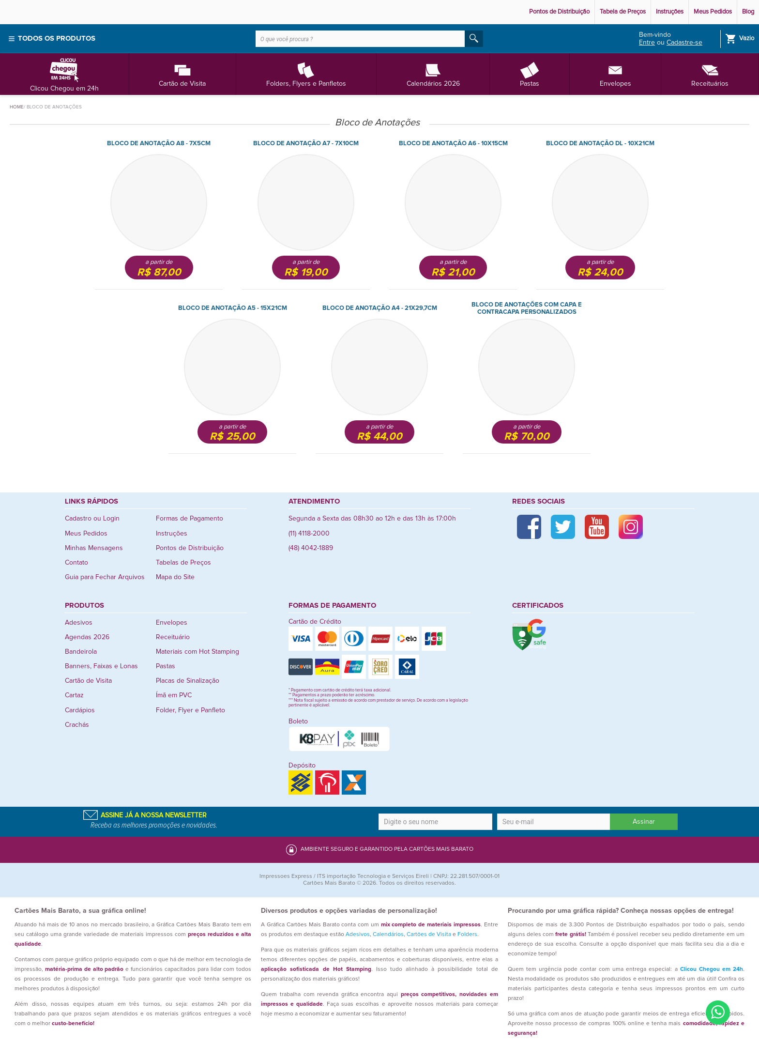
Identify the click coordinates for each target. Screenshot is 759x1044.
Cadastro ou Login (92, 518)
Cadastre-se (684, 42)
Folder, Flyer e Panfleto (190, 710)
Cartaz (74, 695)
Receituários (710, 74)
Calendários (388, 934)
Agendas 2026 (87, 637)
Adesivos (78, 622)
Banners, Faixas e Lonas (101, 666)
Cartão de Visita (182, 74)
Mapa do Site (175, 577)
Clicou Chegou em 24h (64, 74)
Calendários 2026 (433, 74)
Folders (467, 934)
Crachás (77, 725)
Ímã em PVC (174, 695)
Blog (748, 12)
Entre (647, 42)
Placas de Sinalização (187, 680)
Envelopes (615, 74)
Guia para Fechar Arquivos (105, 577)
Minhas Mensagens (94, 548)
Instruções (669, 12)
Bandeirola (81, 651)
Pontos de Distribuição (559, 12)
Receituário (173, 637)
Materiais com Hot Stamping (197, 651)
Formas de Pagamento (189, 518)
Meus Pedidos (713, 12)
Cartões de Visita (429, 934)
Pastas (529, 74)
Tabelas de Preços (183, 562)
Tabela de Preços (623, 12)
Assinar (644, 821)
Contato (76, 562)
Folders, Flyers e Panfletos (306, 74)
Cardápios (80, 710)
